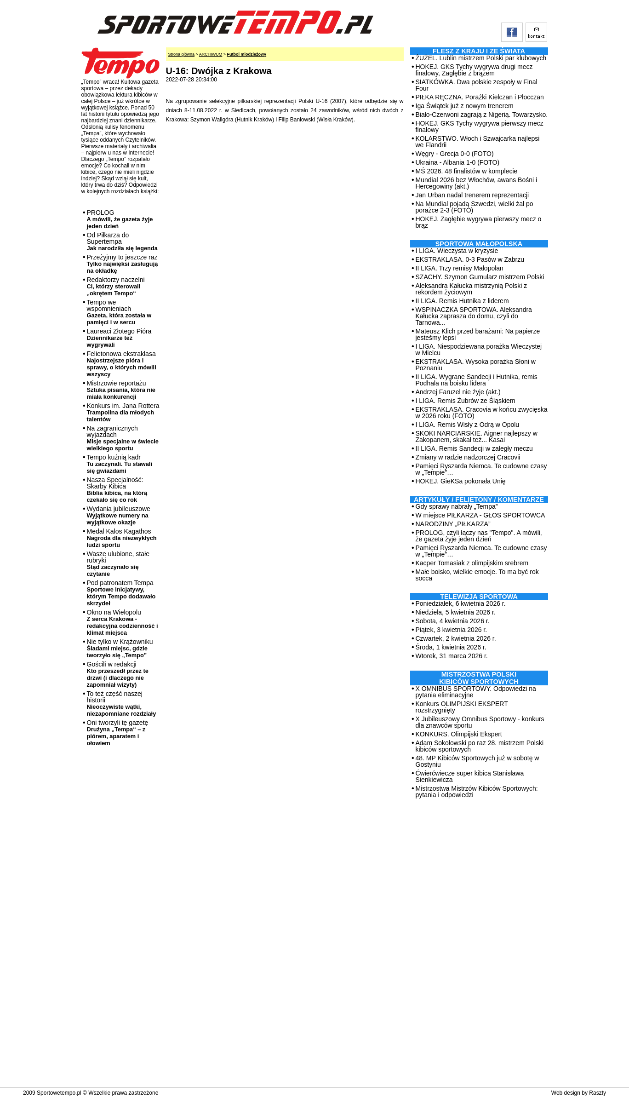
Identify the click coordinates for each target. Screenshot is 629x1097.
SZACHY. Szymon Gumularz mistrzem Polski (480, 277)
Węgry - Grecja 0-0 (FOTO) (455, 153)
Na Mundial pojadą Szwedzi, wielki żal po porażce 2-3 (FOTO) (474, 207)
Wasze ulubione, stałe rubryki (118, 563)
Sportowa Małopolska (478, 243)
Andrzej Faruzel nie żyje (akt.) (458, 392)
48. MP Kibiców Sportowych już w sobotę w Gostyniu (477, 761)
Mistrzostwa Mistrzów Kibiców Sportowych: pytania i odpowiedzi (477, 791)
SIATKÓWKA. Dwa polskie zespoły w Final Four (477, 85)
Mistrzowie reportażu (121, 389)
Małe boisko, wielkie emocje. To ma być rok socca (477, 575)
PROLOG (120, 219)
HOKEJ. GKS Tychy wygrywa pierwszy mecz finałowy (479, 126)
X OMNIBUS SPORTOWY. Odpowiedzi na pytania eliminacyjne (476, 692)
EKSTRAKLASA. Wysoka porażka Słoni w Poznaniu (476, 365)
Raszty (597, 1093)
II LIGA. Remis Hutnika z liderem (462, 300)
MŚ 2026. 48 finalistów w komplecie (467, 171)
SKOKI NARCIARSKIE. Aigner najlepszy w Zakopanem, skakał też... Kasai (477, 436)
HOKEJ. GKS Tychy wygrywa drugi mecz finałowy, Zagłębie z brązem (474, 70)
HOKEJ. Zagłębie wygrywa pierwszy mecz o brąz (479, 222)
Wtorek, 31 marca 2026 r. (452, 656)
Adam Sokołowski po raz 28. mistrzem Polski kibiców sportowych (480, 746)
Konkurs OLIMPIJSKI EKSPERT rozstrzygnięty (462, 707)
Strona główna (181, 54)
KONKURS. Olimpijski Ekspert (459, 734)
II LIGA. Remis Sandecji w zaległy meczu (474, 448)
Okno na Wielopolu (122, 622)
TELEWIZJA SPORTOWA (479, 596)
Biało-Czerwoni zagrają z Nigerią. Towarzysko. (482, 114)
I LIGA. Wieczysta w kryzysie (457, 250)
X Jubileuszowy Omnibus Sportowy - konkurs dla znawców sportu (480, 722)
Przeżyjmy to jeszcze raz (122, 263)
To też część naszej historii (121, 703)
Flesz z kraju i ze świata (479, 51)
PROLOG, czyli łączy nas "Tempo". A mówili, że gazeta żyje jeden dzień (479, 536)
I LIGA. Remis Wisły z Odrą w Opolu (468, 424)
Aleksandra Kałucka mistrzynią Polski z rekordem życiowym (471, 289)
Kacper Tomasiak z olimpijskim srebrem (472, 563)
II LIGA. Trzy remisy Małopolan (459, 268)
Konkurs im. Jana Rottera (123, 412)
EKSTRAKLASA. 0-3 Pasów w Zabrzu (470, 259)
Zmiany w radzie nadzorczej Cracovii (468, 457)
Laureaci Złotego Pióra (119, 337)
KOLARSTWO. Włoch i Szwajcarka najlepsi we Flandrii (478, 142)
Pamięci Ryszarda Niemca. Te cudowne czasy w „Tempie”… (481, 469)
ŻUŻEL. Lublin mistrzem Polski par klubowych (481, 58)
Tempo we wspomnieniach (119, 312)
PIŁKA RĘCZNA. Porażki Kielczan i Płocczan (480, 97)
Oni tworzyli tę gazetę (118, 733)
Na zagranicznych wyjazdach (123, 438)
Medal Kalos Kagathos (122, 538)
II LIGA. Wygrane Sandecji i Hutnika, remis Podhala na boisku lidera (477, 380)
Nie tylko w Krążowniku (120, 648)
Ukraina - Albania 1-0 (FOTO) (458, 162)
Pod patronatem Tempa (121, 593)
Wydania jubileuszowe (118, 515)
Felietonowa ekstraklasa (121, 364)
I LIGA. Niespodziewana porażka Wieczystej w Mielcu (479, 349)
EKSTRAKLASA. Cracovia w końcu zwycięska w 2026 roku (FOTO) (482, 412)
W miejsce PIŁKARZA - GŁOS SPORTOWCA (480, 515)
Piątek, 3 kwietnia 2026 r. (451, 629)
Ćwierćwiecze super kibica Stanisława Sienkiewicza (470, 776)
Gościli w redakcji (118, 674)
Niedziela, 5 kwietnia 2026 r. (456, 612)
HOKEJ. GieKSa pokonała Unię (461, 481)
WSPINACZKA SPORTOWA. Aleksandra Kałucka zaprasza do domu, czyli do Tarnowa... (474, 316)
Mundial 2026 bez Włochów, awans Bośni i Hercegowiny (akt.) (477, 183)
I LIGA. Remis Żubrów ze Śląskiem (465, 400)
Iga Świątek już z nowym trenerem (465, 105)
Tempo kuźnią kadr (119, 464)
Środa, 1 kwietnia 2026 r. (451, 647)
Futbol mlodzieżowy (247, 54)
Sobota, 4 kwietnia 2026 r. (453, 621)
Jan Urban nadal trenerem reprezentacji (472, 195)
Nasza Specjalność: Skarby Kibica (117, 489)
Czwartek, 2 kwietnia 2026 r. (456, 638)
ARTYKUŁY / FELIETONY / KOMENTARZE (479, 499)
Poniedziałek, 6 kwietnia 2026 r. (461, 603)
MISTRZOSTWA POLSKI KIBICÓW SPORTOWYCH (478, 678)
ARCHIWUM (211, 54)
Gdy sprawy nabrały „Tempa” (457, 506)
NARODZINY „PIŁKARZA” (453, 524)
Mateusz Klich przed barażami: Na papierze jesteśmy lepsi (478, 334)
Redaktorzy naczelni (116, 286)
